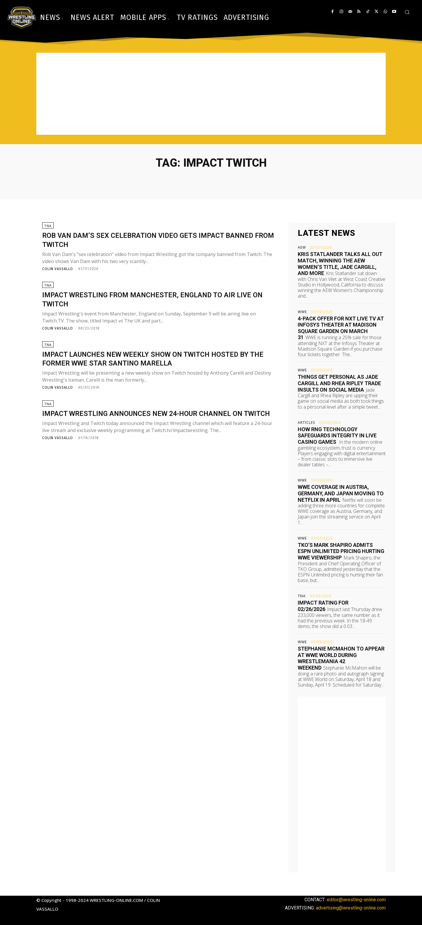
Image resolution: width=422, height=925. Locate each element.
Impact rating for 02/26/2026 (323, 606)
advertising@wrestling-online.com (351, 908)
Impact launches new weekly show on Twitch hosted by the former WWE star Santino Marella (158, 363)
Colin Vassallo (57, 269)
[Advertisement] (211, 94)
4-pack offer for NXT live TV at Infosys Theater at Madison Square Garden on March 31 (341, 328)
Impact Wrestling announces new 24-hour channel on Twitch (154, 424)
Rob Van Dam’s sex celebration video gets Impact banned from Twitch (149, 240)
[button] (407, 12)
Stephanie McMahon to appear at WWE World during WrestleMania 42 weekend (341, 658)
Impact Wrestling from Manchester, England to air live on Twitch (156, 301)
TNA (48, 226)
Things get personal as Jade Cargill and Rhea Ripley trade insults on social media (339, 383)
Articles (306, 422)
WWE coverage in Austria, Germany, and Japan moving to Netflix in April (341, 493)
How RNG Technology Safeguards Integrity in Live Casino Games (337, 435)
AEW (302, 247)
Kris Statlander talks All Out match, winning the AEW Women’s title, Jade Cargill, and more (340, 263)
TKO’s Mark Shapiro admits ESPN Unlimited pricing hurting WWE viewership (341, 551)
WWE (302, 312)
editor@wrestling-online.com (356, 899)
